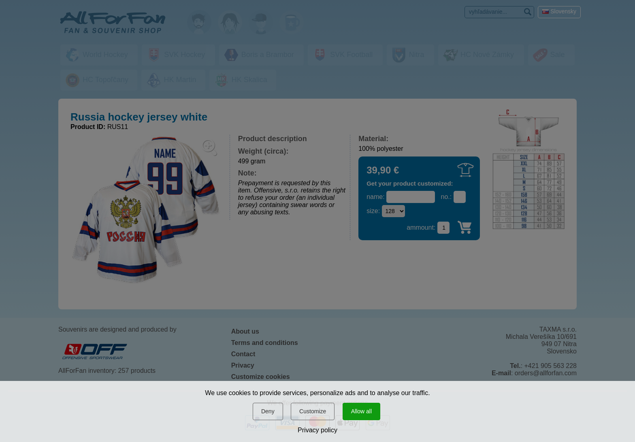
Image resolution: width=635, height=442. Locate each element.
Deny (268, 411)
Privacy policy (317, 430)
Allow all (361, 411)
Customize (312, 411)
